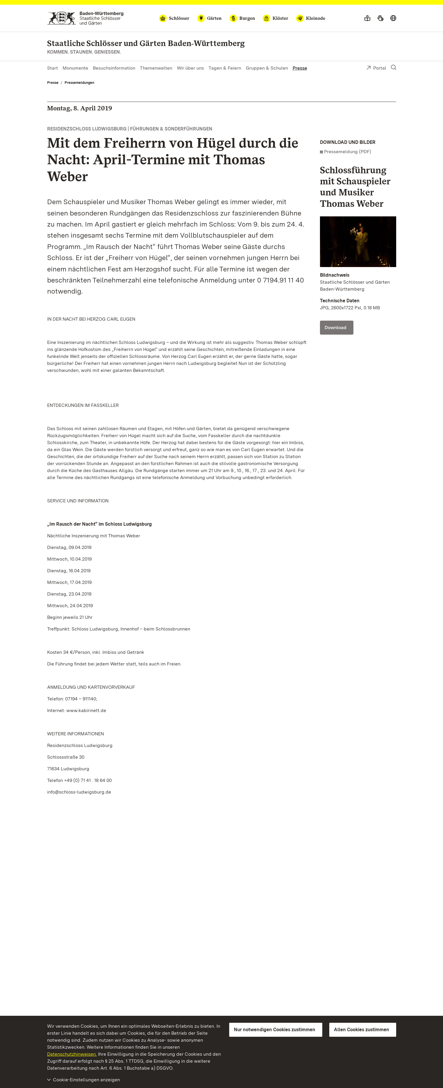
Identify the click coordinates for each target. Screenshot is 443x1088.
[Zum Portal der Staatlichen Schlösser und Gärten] (85, 18)
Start (52, 68)
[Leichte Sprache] (367, 18)
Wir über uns (190, 68)
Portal (376, 68)
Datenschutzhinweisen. (72, 1054)
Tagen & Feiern (225, 68)
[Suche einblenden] (393, 67)
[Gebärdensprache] (380, 18)
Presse (300, 68)
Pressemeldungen (79, 83)
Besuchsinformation (114, 68)
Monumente (75, 68)
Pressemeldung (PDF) (347, 151)
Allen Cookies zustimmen (361, 1029)
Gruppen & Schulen (267, 68)
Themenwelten (156, 68)
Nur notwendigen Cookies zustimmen (274, 1029)
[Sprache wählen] (393, 18)
